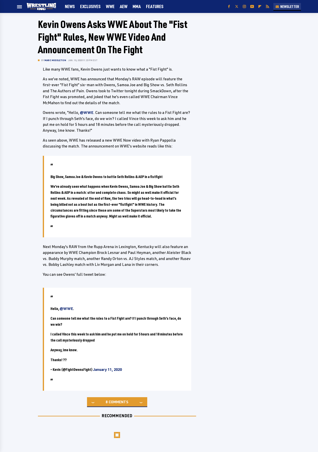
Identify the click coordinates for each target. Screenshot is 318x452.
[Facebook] (229, 6)
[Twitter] (236, 6)
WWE (110, 6)
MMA (137, 6)
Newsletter (287, 6)
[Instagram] (244, 6)
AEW (123, 6)
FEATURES (154, 6)
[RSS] (267, 6)
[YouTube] (252, 6)
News (70, 6)
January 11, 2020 (107, 369)
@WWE (86, 112)
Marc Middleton (55, 60)
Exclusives (90, 6)
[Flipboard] (260, 6)
